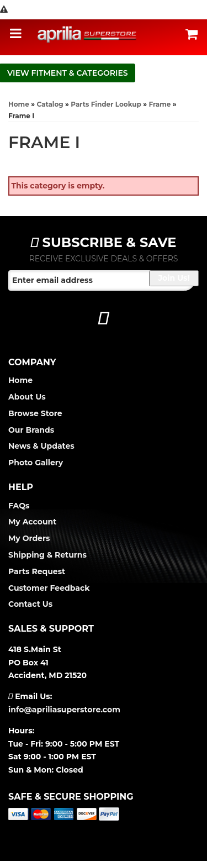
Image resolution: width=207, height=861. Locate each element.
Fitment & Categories (79, 73)
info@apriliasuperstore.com (64, 710)
